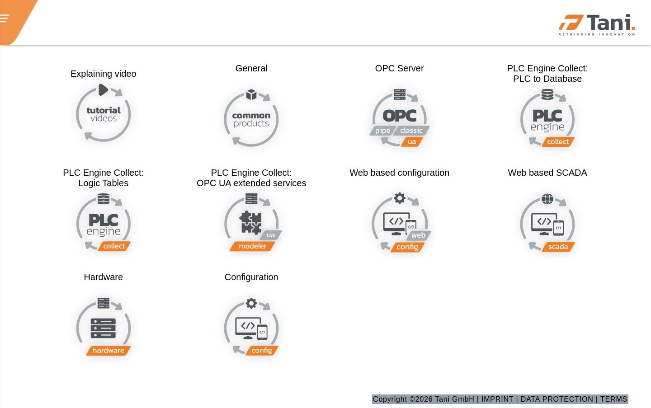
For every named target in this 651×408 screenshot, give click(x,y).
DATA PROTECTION (557, 399)
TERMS (613, 399)
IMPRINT (497, 399)
